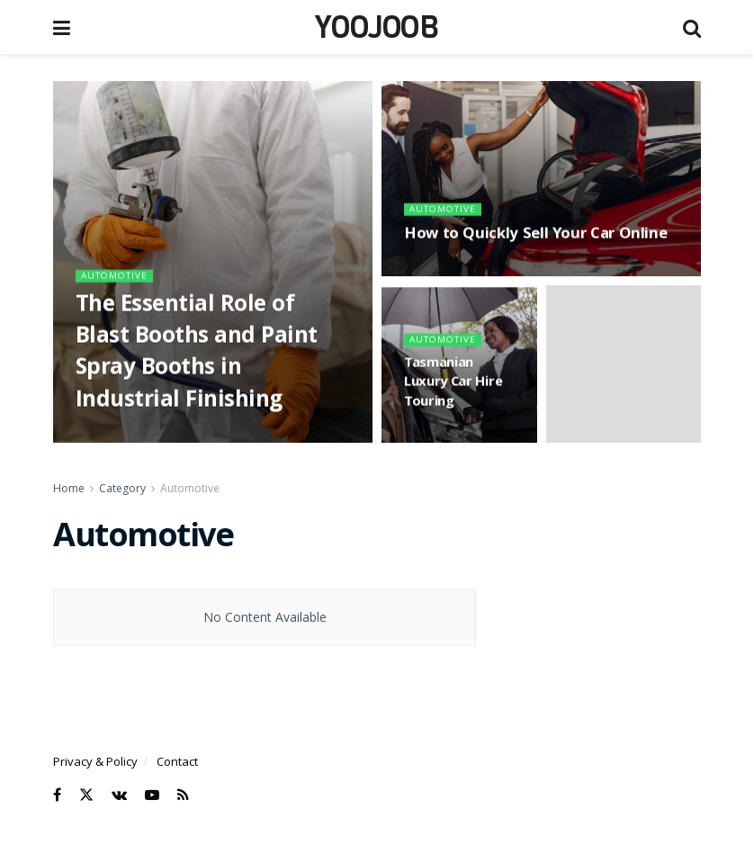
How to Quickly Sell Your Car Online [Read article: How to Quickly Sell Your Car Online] (535, 240)
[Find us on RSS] (183, 795)
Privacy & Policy (95, 761)
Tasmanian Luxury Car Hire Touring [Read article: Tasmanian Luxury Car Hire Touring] (453, 388)
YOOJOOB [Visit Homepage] (376, 27)
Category (122, 488)
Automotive (118, 280)
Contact (177, 761)
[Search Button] (692, 27)
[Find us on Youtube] (152, 795)
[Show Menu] (61, 27)
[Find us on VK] (119, 795)
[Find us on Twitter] (86, 795)
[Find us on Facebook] (57, 795)
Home (69, 488)
